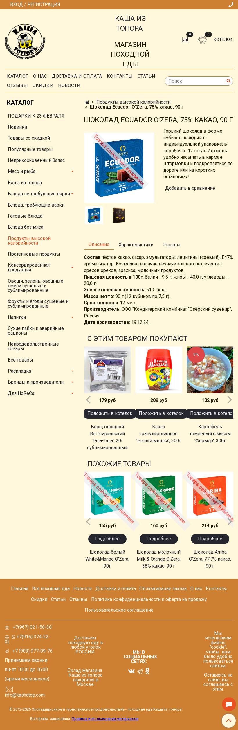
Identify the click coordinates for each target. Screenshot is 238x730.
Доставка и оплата (77, 76)
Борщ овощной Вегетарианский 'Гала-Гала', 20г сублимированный (107, 437)
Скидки (39, 599)
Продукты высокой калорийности (133, 102)
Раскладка (19, 371)
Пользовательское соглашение (119, 610)
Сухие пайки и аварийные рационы (36, 331)
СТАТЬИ (147, 76)
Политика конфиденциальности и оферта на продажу (149, 599)
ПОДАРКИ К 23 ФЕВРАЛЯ (36, 116)
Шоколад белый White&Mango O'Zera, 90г (107, 559)
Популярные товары (30, 149)
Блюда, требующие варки (36, 205)
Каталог (17, 76)
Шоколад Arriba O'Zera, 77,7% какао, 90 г (210, 559)
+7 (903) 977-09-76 (32, 651)
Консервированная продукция (29, 267)
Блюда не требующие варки (39, 193)
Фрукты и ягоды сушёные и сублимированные (38, 304)
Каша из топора (25, 182)
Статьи (58, 599)
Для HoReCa (21, 393)
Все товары (20, 360)
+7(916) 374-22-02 (27, 639)
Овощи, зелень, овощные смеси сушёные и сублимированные (35, 285)
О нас (40, 76)
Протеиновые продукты (34, 254)
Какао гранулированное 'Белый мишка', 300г (158, 433)
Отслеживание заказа (163, 588)
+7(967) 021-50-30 (33, 627)
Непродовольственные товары (33, 346)
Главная (19, 588)
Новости (69, 85)
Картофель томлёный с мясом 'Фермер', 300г (210, 433)
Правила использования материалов (105, 718)
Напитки (17, 317)
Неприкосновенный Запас (36, 160)
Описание (99, 244)
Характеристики (136, 244)
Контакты (120, 76)
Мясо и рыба (21, 171)
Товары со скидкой (29, 138)
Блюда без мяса (25, 227)
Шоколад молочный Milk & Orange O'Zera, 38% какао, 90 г (159, 559)
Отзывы (17, 85)
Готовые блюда (25, 216)
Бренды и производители (36, 382)
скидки (43, 85)
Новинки (17, 127)
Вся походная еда (51, 588)
